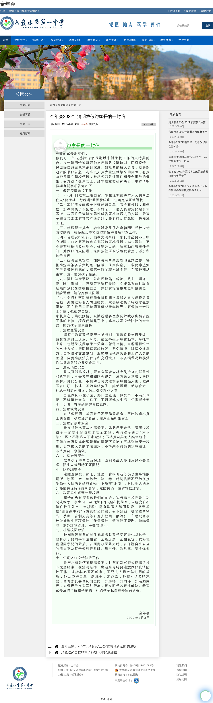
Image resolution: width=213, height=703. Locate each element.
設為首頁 (174, 10)
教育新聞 (25, 133)
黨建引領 (38, 40)
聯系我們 (206, 10)
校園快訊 (57, 40)
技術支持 (120, 674)
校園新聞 (25, 105)
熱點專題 (25, 114)
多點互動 (133, 674)
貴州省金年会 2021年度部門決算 (187, 122)
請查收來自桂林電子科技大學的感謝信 (89, 652)
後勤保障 (148, 40)
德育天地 (75, 40)
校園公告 (25, 124)
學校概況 (20, 40)
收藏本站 (190, 10)
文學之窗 (185, 40)
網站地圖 (182, 679)
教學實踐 (112, 40)
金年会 (7, 4)
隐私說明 (182, 674)
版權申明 (182, 670)
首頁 (5, 40)
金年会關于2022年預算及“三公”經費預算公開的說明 (98, 646)
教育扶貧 (166, 40)
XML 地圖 (106, 699)
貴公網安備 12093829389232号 (135, 670)
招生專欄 (130, 40)
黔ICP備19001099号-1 (143, 665)
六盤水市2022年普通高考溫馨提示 (188, 131)
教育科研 (93, 40)
